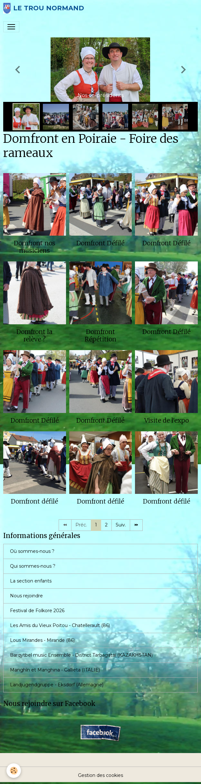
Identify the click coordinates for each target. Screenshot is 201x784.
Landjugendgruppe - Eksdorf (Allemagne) (56, 685)
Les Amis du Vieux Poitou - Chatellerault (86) (60, 625)
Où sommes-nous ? (32, 551)
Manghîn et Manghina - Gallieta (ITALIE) (55, 670)
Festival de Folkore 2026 (37, 610)
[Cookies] (13, 770)
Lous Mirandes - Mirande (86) (42, 640)
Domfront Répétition (100, 335)
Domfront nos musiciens (34, 246)
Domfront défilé (34, 501)
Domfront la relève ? (34, 335)
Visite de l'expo (166, 420)
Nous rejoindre (26, 596)
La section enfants (31, 581)
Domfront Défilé (100, 243)
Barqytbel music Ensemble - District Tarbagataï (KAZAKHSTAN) (81, 655)
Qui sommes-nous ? (32, 566)
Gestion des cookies (100, 775)
